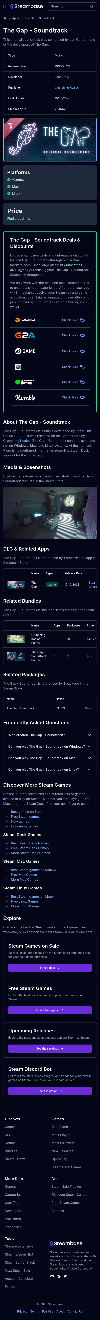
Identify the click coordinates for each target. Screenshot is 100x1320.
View (88, 708)
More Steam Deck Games (30, 853)
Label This (62, 77)
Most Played (61, 1135)
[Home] (4, 18)
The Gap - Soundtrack (40, 18)
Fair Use (47, 1311)
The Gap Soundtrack (21, 708)
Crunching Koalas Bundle (38, 639)
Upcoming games (24, 826)
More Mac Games (24, 880)
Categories (13, 1195)
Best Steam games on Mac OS (34, 870)
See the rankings (50, 1048)
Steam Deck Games (67, 1167)
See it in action (50, 1091)
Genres (10, 1186)
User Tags (12, 1203)
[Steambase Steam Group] (59, 1276)
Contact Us (75, 1311)
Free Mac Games (24, 875)
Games (10, 1127)
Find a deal (50, 967)
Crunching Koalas (67, 87)
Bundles (11, 1151)
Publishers (13, 1219)
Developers (13, 1211)
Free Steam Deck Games (30, 848)
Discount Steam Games (69, 1195)
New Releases (62, 1151)
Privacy (22, 1311)
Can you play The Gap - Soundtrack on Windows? (50, 746)
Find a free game (50, 1010)
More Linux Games (25, 906)
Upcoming (59, 1159)
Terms (35, 1311)
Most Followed (63, 1143)
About (60, 1311)
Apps (15, 18)
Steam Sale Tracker (66, 1186)
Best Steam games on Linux (32, 896)
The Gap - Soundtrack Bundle (39, 656)
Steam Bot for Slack (20, 1262)
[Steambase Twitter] (65, 1276)
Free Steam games (25, 816)
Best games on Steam (27, 812)
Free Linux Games (25, 901)
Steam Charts (93, 584)
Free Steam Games (66, 1203)
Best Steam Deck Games (30, 843)
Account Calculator (19, 1279)
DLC (8, 1135)
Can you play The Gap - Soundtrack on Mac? (50, 758)
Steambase (57, 1252)
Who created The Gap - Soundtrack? (50, 735)
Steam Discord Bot (19, 1254)
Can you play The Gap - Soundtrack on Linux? (50, 769)
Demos (10, 1143)
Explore (10, 1287)
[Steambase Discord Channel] (52, 1276)
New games (20, 821)
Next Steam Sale (17, 1271)
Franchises (13, 1227)
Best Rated (60, 1127)
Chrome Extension (19, 1246)
